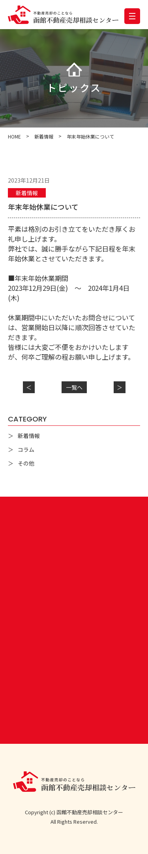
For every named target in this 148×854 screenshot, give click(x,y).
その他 (26, 463)
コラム (26, 449)
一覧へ (74, 387)
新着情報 (27, 193)
